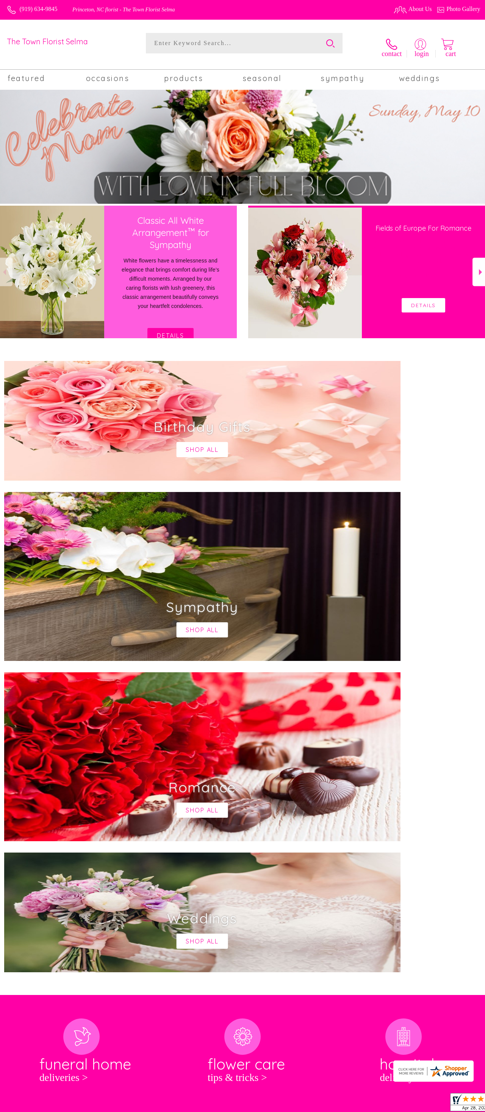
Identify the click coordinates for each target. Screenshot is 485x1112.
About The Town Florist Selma (49, 810)
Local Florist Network (411, 1104)
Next (478, 265)
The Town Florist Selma (47, 41)
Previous (6, 265)
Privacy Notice (363, 1104)
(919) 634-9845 (39, 9)
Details (170, 329)
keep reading (241, 824)
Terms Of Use (323, 1104)
